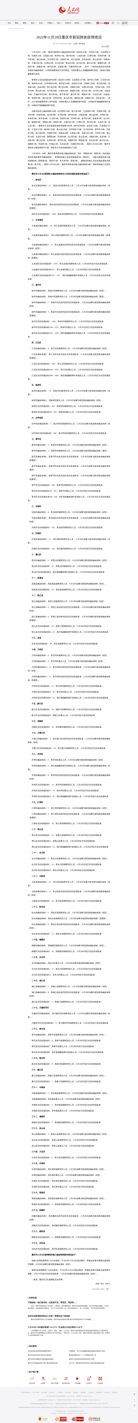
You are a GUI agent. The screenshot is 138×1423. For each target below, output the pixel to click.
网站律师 (99, 1392)
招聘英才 (52, 1392)
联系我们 (114, 1392)
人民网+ (43, 1379)
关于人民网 (35, 1392)
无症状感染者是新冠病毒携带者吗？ (40, 1351)
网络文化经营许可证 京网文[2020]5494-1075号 (55, 1407)
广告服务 (60, 1392)
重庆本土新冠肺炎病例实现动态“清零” (82, 1359)
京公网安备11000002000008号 (111, 1407)
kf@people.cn (52, 1400)
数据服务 (83, 1392)
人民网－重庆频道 (79, 43)
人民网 (10, 28)
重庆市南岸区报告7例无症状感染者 (40, 1355)
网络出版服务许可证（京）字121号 (79, 1407)
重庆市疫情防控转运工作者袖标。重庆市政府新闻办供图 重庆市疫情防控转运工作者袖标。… (62, 1319)
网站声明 (91, 1392)
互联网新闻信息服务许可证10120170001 (42, 1403)
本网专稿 (33, 1298)
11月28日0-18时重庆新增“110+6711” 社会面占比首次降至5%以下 (55, 1327)
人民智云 (88, 1379)
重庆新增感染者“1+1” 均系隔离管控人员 (82, 1355)
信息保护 (107, 1392)
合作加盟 (67, 1392)
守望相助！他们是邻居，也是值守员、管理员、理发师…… (53, 1302)
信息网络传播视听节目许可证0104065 (29, 1407)
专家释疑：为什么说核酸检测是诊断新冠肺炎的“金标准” (88, 1351)
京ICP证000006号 (96, 1407)
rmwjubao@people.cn (95, 1400)
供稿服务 (75, 1392)
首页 (9, 23)
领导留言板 (66, 1379)
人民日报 (31, 1379)
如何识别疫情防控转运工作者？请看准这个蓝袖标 (49, 1316)
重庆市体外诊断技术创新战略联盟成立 (41, 1359)
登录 (125, 23)
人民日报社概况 (25, 1392)
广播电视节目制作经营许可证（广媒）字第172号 (93, 1403)
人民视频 (77, 1379)
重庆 (23, 28)
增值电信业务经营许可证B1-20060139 (66, 1403)
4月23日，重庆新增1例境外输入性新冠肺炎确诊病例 (86, 1363)
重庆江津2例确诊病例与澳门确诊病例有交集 (43, 1363)
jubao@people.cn (87, 1396)
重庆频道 (16, 28)
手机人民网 (54, 1379)
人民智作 (100, 1379)
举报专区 (68, 23)
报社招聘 (44, 1392)
